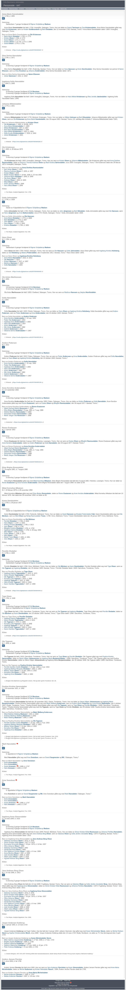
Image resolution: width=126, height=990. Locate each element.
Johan (10, 76)
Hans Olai (11, 323)
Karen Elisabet (14, 575)
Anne (26, 213)
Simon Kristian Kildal (87, 832)
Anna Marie (36, 119)
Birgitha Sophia (13, 942)
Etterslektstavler (30, 9)
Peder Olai (12, 320)
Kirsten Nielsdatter (44, 969)
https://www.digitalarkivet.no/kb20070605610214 (28, 422)
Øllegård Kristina (13, 528)
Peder (22, 313)
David (67, 514)
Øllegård (62, 403)
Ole (11, 29)
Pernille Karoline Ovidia (16, 667)
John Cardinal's (56, 988)
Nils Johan (12, 327)
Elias (20, 71)
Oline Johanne (11, 846)
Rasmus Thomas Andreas (31, 162)
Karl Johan (10, 169)
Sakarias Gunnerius (13, 840)
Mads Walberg (56, 703)
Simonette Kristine (15, 414)
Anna (38, 313)
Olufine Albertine (14, 412)
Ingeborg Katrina (13, 530)
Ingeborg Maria (53, 658)
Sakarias (63, 834)
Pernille (10, 521)
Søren (34, 74)
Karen (77, 566)
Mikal (8, 182)
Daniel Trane (11, 537)
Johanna (37, 71)
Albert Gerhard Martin (15, 408)
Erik (34, 91)
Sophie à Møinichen (14, 945)
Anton (10, 325)
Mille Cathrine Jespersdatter (17, 940)
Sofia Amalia (14, 133)
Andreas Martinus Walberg (17, 716)
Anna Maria (13, 126)
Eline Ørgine (13, 410)
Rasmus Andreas (12, 171)
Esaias (46, 403)
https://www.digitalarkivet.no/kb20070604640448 (27, 590)
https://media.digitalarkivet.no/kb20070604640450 (27, 271)
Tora (89, 27)
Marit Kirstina (55, 162)
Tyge (112, 566)
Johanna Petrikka (111, 832)
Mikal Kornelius (42, 481)
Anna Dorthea (32, 167)
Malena (29, 253)
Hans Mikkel (76, 96)
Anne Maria (38, 972)
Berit (47, 29)
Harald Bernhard (12, 849)
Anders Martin (80, 703)
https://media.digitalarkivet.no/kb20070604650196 (27, 337)
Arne (32, 757)
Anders (30, 316)
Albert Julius (10, 857)
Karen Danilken (14, 584)
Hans (69, 69)
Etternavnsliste (13, 9)
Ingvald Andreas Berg (14, 858)
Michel (26, 969)
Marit (71, 794)
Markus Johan (11, 670)
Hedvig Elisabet (13, 525)
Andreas (9, 180)
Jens (8, 526)
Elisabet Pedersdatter (85, 514)
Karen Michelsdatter (95, 931)
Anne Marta (11, 218)
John (65, 211)
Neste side (64, 9)
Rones (28, 403)
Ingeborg (20, 568)
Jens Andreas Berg (42, 834)
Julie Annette (11, 855)
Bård (19, 516)
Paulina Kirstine (31, 665)
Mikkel (70, 117)
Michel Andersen (13, 974)
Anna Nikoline (11, 853)
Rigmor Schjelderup (40, 24)
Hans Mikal (10, 185)
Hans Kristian (12, 582)
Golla (73, 251)
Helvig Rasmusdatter (35, 516)
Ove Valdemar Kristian (14, 851)
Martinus (10, 263)
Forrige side (55, 9)
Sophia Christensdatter (19, 933)
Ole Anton (10, 178)
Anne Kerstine (14, 318)
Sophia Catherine (14, 943)
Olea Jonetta (97, 96)
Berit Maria (13, 130)
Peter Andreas (12, 947)
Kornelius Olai (12, 578)
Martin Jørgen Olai (14, 415)
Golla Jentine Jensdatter (81, 834)
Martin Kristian (11, 175)
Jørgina (88, 292)
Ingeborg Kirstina (109, 251)
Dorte (85, 69)
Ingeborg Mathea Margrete (17, 669)
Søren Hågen (29, 658)
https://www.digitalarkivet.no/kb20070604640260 (27, 141)
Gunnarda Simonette (13, 844)
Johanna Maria (13, 176)
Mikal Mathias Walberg (15, 714)
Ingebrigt (10, 580)
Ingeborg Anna (14, 322)
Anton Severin (11, 183)
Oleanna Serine (14, 331)
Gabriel (11, 329)
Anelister (21, 9)
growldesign (82, 988)
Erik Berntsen (65, 984)
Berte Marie (11, 36)
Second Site (62, 988)
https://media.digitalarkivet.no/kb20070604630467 (27, 50)
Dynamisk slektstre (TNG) (43, 9)
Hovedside (5, 9)
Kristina (10, 225)
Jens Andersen (56, 967)
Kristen (32, 29)
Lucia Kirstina (101, 703)
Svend (73, 27)
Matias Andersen (13, 976)
